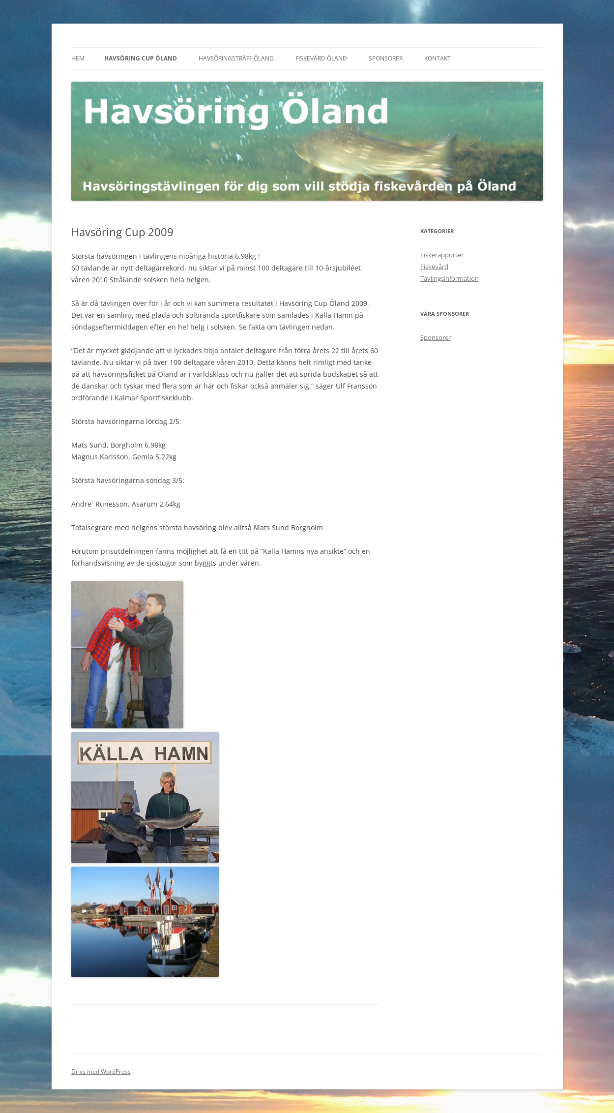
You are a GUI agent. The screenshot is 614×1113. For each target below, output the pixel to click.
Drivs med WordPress (101, 1071)
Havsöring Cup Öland (140, 58)
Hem (78, 58)
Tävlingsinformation (449, 278)
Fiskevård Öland (321, 58)
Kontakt (437, 58)
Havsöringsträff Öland (236, 58)
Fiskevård (434, 266)
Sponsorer (386, 58)
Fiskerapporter (442, 254)
